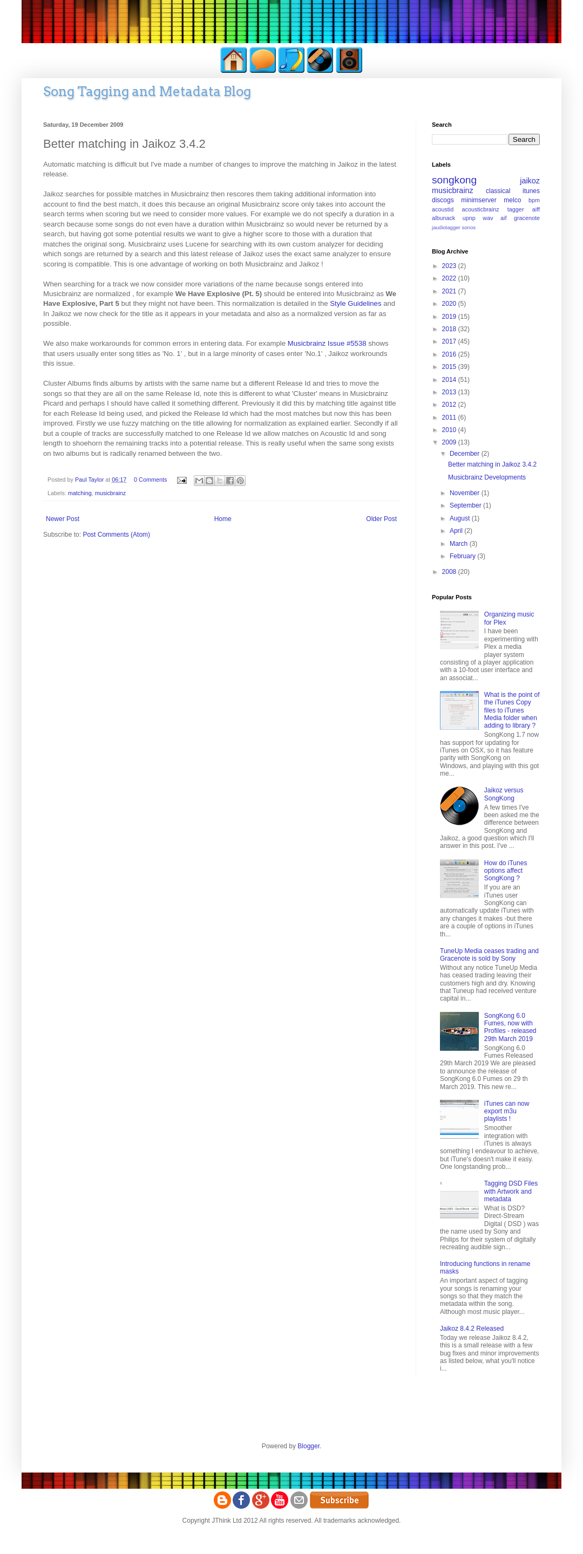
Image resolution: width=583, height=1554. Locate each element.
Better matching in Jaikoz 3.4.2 (492, 464)
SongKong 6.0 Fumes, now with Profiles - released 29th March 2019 (510, 1027)
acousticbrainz (480, 209)
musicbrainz (110, 493)
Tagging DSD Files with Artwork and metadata (511, 1191)
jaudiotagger (446, 227)
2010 (450, 430)
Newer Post (62, 519)
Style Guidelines (355, 303)
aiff (536, 209)
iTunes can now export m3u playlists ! (507, 1111)
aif (503, 218)
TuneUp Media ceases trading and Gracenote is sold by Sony (489, 954)
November (466, 493)
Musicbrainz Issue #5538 (327, 343)
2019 (450, 316)
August (461, 518)
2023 (450, 266)
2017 (450, 341)
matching (80, 493)
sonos (469, 227)
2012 (450, 404)
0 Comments (150, 479)
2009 (450, 442)
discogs (443, 200)
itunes (531, 191)
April (457, 531)
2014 (450, 380)
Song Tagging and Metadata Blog (147, 91)
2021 (450, 291)
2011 (450, 417)
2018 (450, 329)
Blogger (308, 1446)
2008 (450, 572)
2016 (450, 354)
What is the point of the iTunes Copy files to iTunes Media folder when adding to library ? (512, 710)
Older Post (381, 519)
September (466, 505)
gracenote (527, 218)
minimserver (478, 200)
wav (488, 218)
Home (223, 519)
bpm (534, 200)
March (460, 543)
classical (498, 191)
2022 (450, 278)
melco (512, 200)
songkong (454, 180)
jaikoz (530, 180)
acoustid (442, 209)
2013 (450, 392)
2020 (450, 303)
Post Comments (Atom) (116, 534)
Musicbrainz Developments (487, 477)
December (466, 453)
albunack (443, 218)
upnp (469, 218)
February (463, 556)
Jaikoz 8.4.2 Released (472, 1328)
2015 (450, 367)
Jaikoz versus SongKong (504, 794)
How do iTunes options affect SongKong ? (505, 870)
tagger (515, 209)
